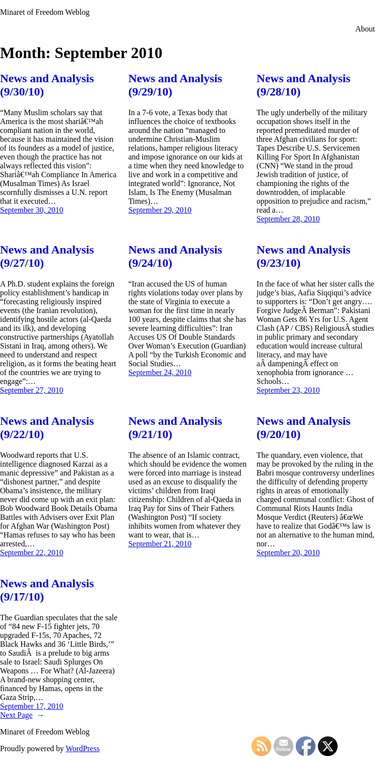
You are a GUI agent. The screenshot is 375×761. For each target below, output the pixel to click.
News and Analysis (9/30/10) (47, 85)
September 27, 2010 (31, 390)
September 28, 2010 (287, 219)
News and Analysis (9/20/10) (303, 427)
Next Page (22, 715)
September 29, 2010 (159, 210)
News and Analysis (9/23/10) (303, 256)
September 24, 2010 (159, 372)
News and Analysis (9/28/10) (303, 85)
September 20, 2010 (287, 552)
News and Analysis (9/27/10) (47, 256)
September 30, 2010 (31, 210)
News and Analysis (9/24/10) (175, 256)
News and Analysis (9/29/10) (175, 85)
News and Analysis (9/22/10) (47, 427)
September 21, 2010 (159, 543)
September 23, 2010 (287, 390)
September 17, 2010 (31, 706)
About (365, 29)
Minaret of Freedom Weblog (45, 12)
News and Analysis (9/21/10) (175, 427)
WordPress (82, 748)
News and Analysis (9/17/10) (47, 590)
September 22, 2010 (31, 552)
